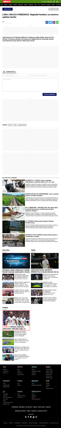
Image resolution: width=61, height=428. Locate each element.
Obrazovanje (7, 9)
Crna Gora (41, 407)
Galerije (34, 411)
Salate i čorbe (49, 371)
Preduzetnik (6, 386)
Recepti (15, 4)
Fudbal (5, 308)
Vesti (1, 4)
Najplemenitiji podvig (37, 385)
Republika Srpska (20, 411)
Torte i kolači (49, 369)
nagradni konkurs (22, 125)
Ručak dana (49, 374)
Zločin (33, 369)
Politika (5, 250)
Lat (43, 1)
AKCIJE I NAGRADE (33, 423)
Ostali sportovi (49, 388)
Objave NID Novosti (54, 423)
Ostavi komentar (49, 94)
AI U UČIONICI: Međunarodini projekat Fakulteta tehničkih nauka (39, 222)
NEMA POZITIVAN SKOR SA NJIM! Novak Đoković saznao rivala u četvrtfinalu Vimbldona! (50, 276)
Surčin (15, 125)
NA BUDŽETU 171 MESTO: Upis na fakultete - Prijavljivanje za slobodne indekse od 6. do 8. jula (39, 181)
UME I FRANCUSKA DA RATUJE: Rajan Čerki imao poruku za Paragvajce (21, 341)
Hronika (10, 4)
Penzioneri (19, 373)
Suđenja (34, 373)
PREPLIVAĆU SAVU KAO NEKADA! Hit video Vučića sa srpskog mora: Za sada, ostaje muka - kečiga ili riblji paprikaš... (22, 300)
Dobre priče (6, 371)
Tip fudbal (5, 394)
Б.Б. (3, 21)
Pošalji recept (49, 378)
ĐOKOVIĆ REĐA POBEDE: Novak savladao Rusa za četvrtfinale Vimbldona (50, 299)
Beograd (49, 4)
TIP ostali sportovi (7, 397)
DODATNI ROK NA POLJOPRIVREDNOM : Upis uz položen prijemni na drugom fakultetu (42, 194)
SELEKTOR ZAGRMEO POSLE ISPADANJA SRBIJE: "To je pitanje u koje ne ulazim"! (22, 357)
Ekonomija (20, 4)
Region (19, 385)
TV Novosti (20, 397)
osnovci (10, 125)
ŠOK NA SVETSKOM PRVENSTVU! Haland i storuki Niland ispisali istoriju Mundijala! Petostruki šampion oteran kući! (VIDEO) (21, 334)
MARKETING (24, 423)
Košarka (48, 385)
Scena (28, 411)
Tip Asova (5, 399)
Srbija (35, 407)
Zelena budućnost (36, 399)
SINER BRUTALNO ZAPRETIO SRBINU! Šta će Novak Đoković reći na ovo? (45, 272)
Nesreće (34, 374)
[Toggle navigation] (57, 2)
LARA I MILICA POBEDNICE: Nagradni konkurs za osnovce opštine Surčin (30, 15)
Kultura (53, 4)
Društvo (5, 4)
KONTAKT (11, 423)
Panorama (43, 4)
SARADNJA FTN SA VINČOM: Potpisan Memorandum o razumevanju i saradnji (41, 235)
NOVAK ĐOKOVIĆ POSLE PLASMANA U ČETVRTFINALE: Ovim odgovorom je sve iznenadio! (49, 292)
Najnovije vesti (42, 411)
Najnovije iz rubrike (9, 178)
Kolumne (5, 373)
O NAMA (5, 423)
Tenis (33, 250)
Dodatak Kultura (21, 395)
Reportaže (31, 4)
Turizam (48, 407)
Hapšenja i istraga (36, 371)
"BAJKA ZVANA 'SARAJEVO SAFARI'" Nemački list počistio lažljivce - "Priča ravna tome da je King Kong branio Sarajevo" (22, 284)
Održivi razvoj (36, 391)
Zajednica (34, 395)
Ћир (45, 1)
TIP (39, 4)
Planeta (25, 4)
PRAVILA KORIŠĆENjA (44, 423)
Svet (18, 383)
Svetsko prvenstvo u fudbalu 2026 (8, 403)
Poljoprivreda (6, 385)
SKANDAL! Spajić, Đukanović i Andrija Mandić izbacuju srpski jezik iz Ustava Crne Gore (16, 272)
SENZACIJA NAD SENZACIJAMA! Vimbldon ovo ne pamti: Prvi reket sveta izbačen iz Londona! (50, 284)
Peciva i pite (49, 376)
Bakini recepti (49, 373)
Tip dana (5, 395)
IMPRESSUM (17, 423)
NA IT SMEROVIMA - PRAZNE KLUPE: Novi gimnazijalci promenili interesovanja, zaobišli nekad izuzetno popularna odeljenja (41, 209)
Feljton (19, 371)
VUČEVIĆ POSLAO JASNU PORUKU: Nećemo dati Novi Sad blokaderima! (22, 291)
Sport (35, 4)
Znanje (33, 397)
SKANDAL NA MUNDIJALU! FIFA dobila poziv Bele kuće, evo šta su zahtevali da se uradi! (22, 349)
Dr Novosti (58, 4)
